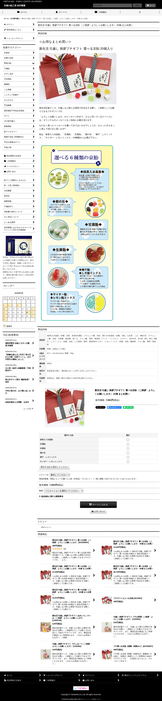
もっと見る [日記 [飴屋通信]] (28, 409)
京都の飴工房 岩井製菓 (14, 5)
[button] (140, 12)
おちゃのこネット (76, 699)
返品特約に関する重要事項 (51, 496)
